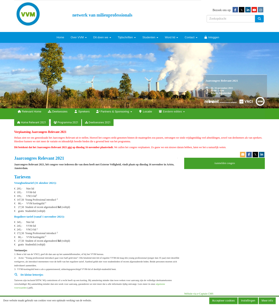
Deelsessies (57, 111)
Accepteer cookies (223, 300)
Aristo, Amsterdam (221, 93)
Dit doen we (102, 37)
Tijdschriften (127, 37)
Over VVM (79, 37)
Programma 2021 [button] (66, 122)
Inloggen (211, 37)
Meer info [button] (267, 300)
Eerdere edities (171, 111)
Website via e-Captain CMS (198, 293)
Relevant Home (29, 111)
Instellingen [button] (248, 300)
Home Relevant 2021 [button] (31, 122)
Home (60, 37)
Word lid (171, 37)
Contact (191, 37)
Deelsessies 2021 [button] (98, 122)
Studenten (150, 37)
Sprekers (82, 111)
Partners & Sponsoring (114, 111)
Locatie (145, 111)
